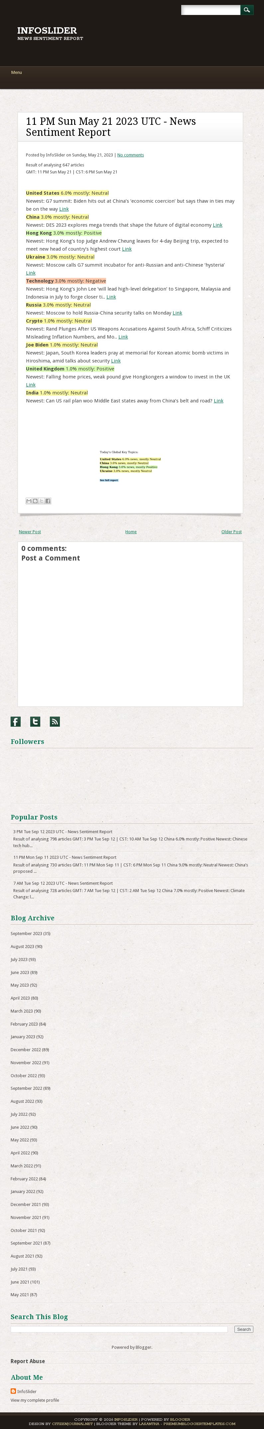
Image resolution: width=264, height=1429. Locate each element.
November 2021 (26, 1217)
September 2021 (26, 1243)
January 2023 (23, 1036)
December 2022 (26, 1049)
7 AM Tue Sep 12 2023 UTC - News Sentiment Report (63, 883)
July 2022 (19, 1114)
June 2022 (20, 1127)
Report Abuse (28, 1361)
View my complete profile (35, 1400)
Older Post (231, 531)
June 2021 (20, 1282)
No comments (130, 154)
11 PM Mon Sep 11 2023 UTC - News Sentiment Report (64, 857)
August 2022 (22, 1101)
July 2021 (19, 1269)
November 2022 (26, 1062)
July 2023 (19, 959)
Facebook (16, 722)
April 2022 (20, 1152)
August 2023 (22, 946)
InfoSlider (47, 31)
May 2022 (20, 1139)
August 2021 (22, 1256)
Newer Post (30, 531)
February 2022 (24, 1178)
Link (64, 209)
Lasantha (149, 1423)
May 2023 (20, 985)
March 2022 (22, 1165)
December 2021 (26, 1204)
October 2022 (24, 1075)
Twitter (35, 722)
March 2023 (22, 1011)
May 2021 (20, 1294)
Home (131, 531)
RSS (55, 722)
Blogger (143, 1347)
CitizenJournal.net (72, 1423)
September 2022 (26, 1088)
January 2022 (23, 1191)
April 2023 (20, 998)
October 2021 (24, 1230)
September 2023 (26, 933)
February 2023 (24, 1024)
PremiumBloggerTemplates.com (199, 1423)
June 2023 (20, 972)
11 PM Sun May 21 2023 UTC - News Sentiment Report (111, 127)
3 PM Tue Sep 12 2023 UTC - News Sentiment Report (62, 831)
